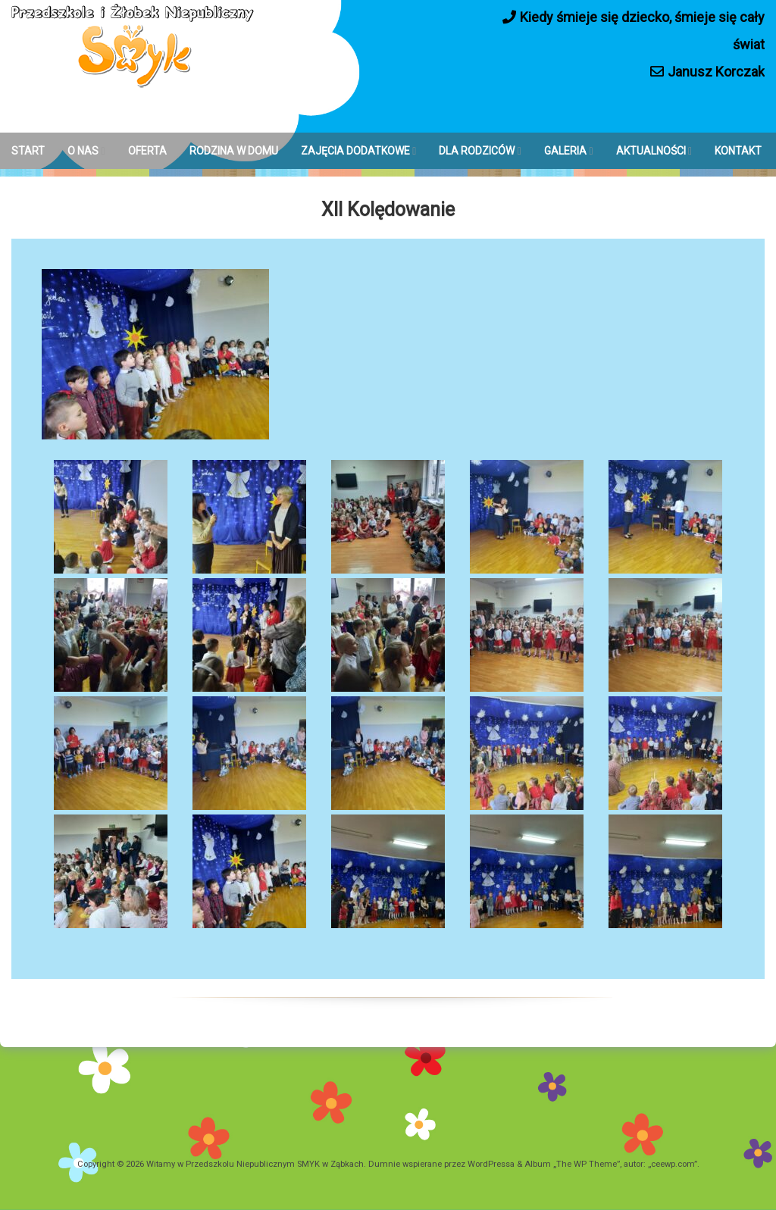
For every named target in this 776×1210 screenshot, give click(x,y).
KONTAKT (738, 151)
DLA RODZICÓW (477, 151)
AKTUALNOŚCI (651, 151)
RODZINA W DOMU (233, 151)
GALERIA (565, 151)
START (28, 151)
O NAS (83, 151)
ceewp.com (672, 1164)
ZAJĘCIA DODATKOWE (355, 151)
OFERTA (147, 151)
